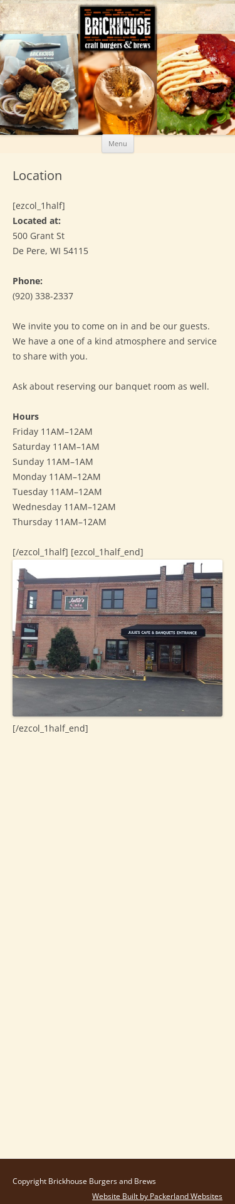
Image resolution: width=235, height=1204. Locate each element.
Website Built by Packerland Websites (157, 1196)
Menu (117, 143)
